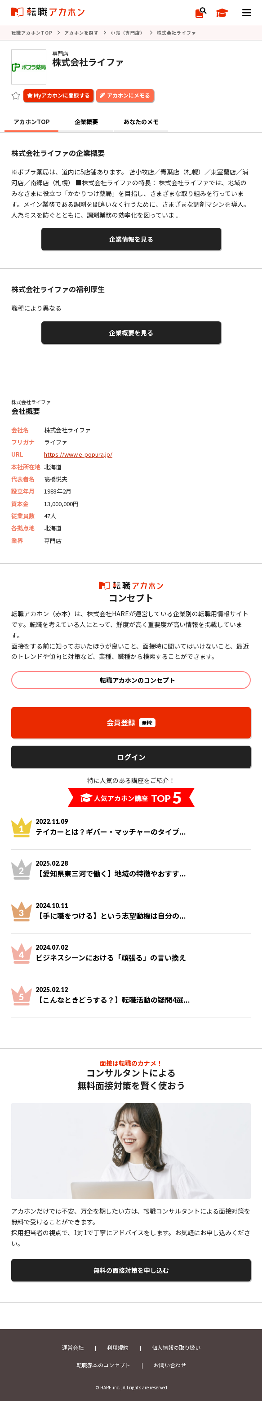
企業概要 (86, 121)
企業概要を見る (131, 332)
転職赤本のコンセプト (103, 1365)
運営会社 (73, 1347)
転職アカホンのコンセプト (137, 680)
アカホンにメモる (128, 95)
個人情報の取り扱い (176, 1347)
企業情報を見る (131, 239)
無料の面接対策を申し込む (131, 1270)
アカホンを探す (81, 32)
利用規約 (118, 1347)
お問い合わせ (170, 1365)
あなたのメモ (141, 121)
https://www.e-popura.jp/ (78, 454)
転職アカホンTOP (32, 32)
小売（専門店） (128, 32)
